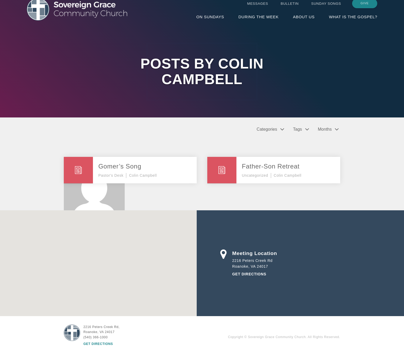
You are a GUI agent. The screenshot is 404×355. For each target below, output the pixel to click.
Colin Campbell (143, 175)
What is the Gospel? (353, 22)
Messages (257, 9)
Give (365, 8)
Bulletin (290, 9)
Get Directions (249, 274)
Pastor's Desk (110, 175)
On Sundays (210, 22)
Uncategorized (255, 175)
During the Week (259, 22)
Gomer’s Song (119, 166)
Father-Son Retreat (270, 166)
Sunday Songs (326, 9)
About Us (304, 22)
